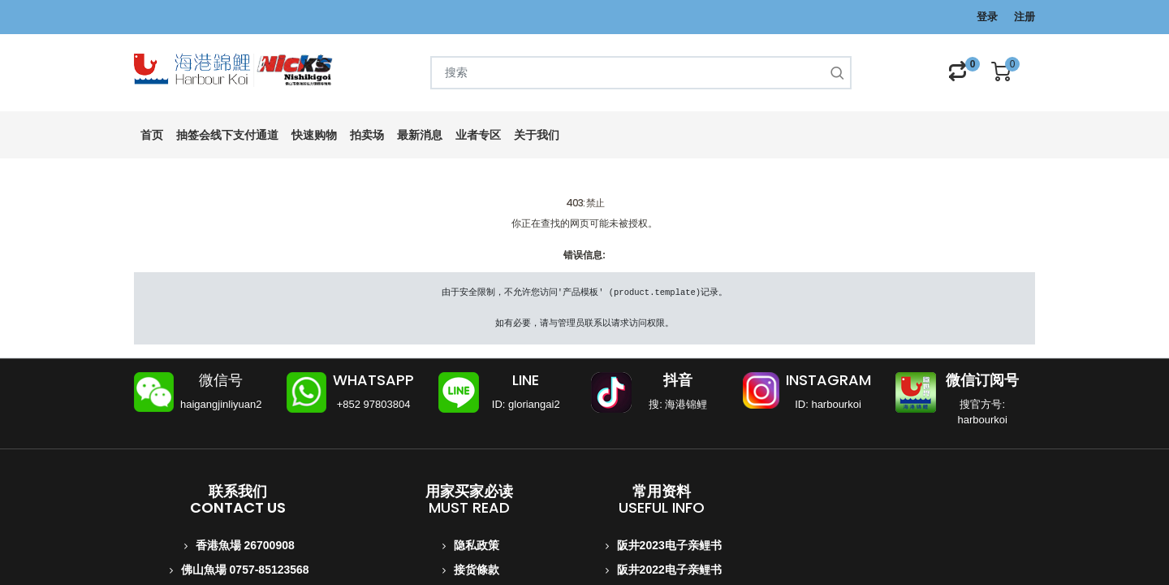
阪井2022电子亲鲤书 (669, 569)
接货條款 (476, 569)
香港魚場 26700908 (245, 545)
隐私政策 (476, 545)
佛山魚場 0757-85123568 (245, 569)
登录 (987, 17)
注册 (1024, 17)
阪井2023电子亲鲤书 (669, 545)
